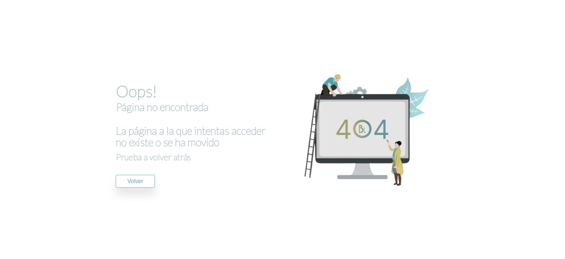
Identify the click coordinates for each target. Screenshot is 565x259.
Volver (135, 181)
